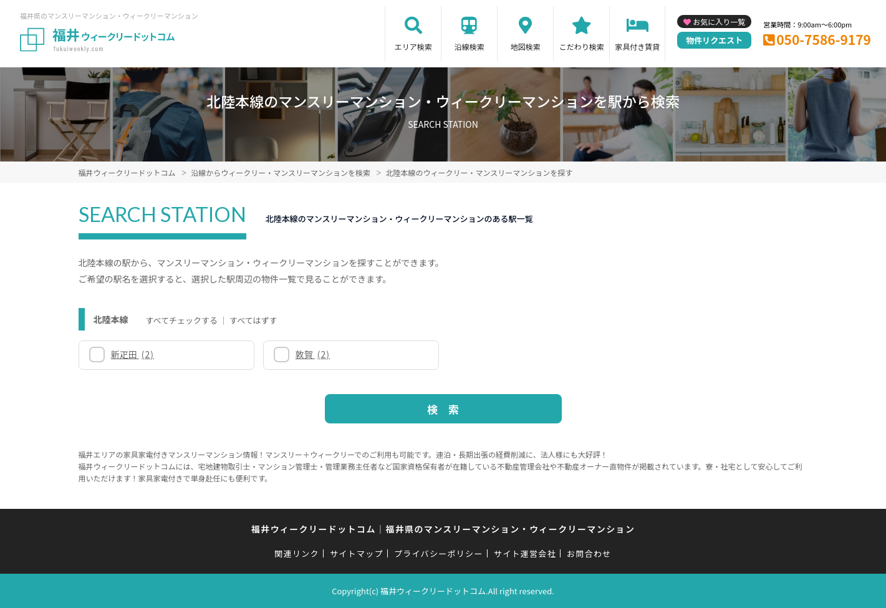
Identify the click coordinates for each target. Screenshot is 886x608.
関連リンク (296, 553)
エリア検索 (413, 46)
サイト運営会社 (525, 553)
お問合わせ (589, 553)
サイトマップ (356, 553)
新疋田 (132, 354)
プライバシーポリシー (438, 553)
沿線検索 (469, 46)
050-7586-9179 (823, 39)
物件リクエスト (714, 40)
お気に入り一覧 (719, 21)
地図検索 (526, 46)
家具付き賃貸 (637, 46)
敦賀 (313, 354)
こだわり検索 (581, 46)
